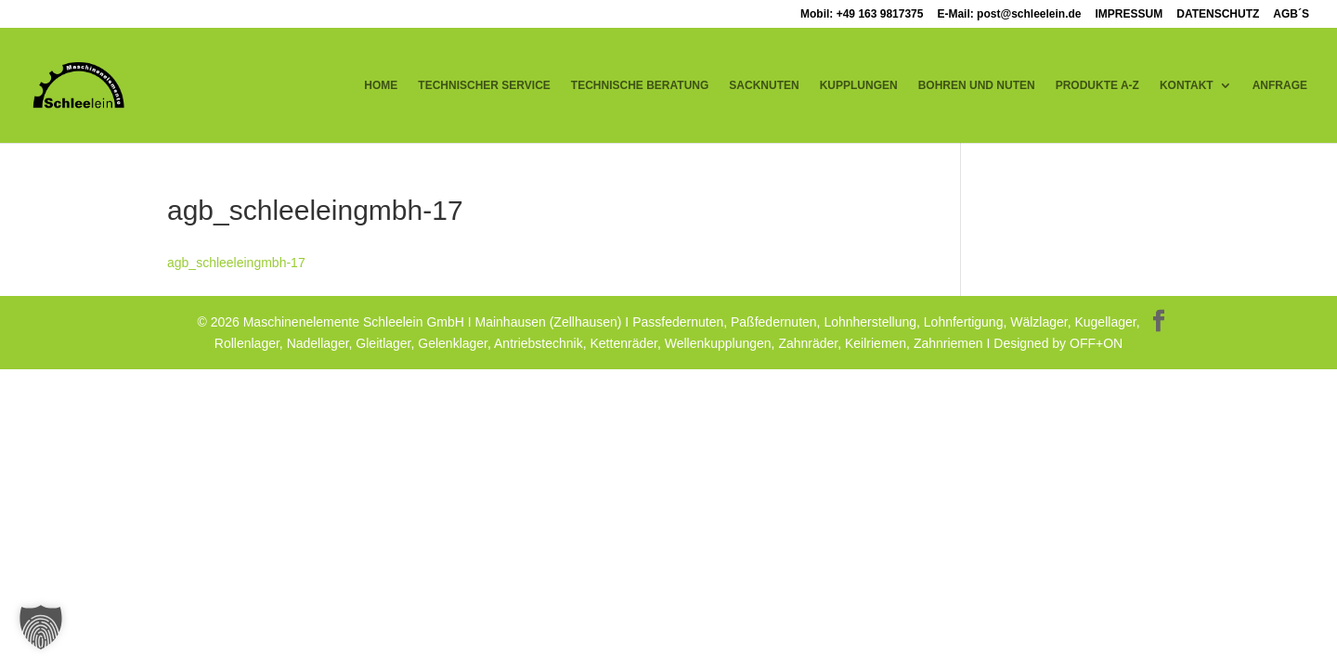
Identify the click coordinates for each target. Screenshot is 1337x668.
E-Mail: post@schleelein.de (1009, 14)
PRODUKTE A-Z (1097, 85)
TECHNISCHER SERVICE (484, 85)
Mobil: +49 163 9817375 (861, 14)
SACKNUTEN (763, 85)
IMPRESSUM (1129, 14)
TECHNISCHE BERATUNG (639, 85)
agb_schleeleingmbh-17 (236, 262)
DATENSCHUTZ (1217, 14)
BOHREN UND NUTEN (976, 85)
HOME (380, 85)
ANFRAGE (1280, 85)
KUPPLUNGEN (859, 85)
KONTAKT (1187, 85)
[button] (41, 627)
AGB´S (1291, 14)
